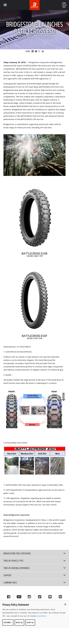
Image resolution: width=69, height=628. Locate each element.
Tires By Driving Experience (34, 568)
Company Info (34, 582)
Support (34, 575)
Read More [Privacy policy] (41, 616)
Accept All (30, 622)
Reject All (19, 622)
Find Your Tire (64, 5)
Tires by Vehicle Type (34, 560)
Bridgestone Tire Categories (34, 553)
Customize (8, 622)
